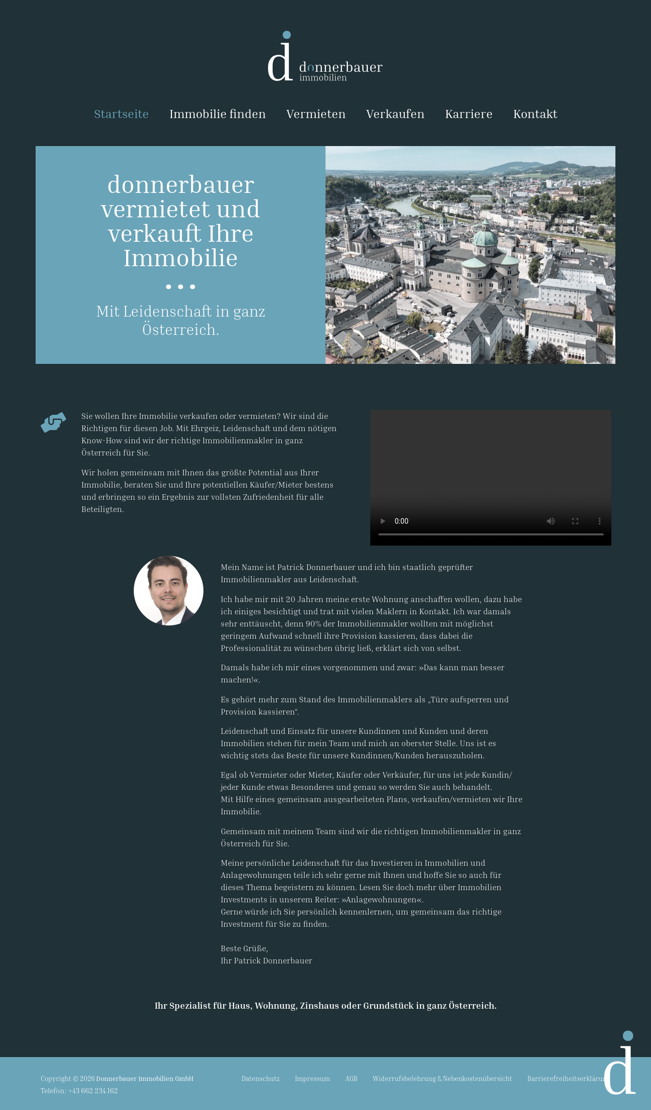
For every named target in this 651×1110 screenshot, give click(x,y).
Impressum (312, 1078)
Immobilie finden (217, 113)
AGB (351, 1078)
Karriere (469, 113)
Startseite (121, 113)
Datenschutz (261, 1078)
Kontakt (535, 113)
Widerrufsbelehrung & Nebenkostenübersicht (442, 1078)
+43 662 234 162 (93, 1090)
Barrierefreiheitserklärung (568, 1078)
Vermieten (316, 113)
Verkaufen (395, 113)
